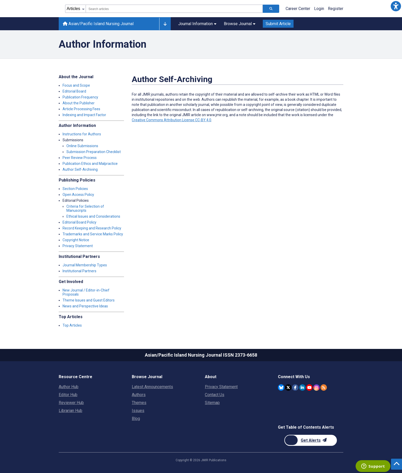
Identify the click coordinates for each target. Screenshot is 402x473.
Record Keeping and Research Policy (92, 228)
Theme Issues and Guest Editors (89, 300)
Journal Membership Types (85, 265)
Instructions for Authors (82, 134)
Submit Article (278, 23)
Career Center (298, 8)
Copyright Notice (76, 240)
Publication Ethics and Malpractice (90, 164)
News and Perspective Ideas (85, 306)
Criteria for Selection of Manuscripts (85, 208)
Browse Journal (239, 23)
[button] (395, 6)
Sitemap (212, 402)
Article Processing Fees (81, 109)
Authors (139, 394)
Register (335, 8)
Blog (136, 418)
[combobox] (174, 9)
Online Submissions (82, 146)
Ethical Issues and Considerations (93, 216)
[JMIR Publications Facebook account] (295, 387)
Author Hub (68, 386)
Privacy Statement (78, 246)
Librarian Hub (70, 410)
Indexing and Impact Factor (84, 115)
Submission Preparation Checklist (93, 152)
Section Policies (75, 189)
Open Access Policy (78, 195)
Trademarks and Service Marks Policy (93, 234)
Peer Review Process (80, 158)
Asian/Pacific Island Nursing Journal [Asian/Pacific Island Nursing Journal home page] (98, 23)
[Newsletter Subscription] (310, 440)
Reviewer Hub (71, 402)
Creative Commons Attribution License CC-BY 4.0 (171, 120)
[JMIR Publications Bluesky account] (281, 387)
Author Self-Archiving (80, 169)
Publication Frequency (80, 97)
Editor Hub (68, 394)
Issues (138, 410)
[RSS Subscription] (323, 387)
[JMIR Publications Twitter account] (288, 387)
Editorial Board (74, 91)
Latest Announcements (152, 386)
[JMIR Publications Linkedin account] (302, 387)
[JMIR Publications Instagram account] (316, 387)
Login (319, 8)
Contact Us (214, 394)
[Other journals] (165, 24)
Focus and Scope (76, 85)
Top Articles (72, 325)
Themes (139, 402)
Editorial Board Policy (79, 222)
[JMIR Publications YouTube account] (309, 387)
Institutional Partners (79, 271)
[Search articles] (271, 9)
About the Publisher (79, 103)
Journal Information (197, 23)
